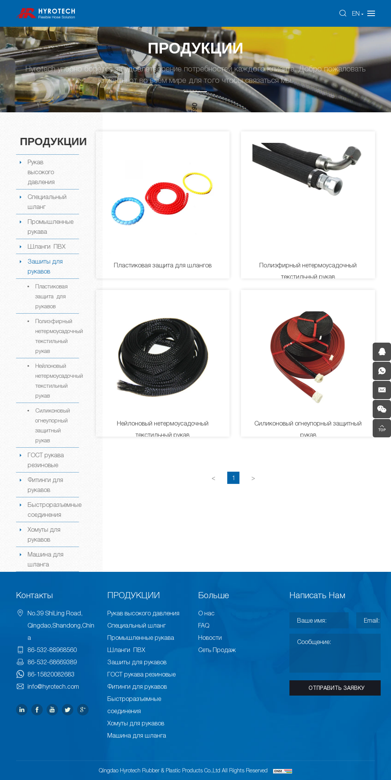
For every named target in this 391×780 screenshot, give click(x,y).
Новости (210, 637)
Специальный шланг (46, 201)
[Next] (254, 488)
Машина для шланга (45, 559)
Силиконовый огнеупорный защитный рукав (51, 425)
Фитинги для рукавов (44, 484)
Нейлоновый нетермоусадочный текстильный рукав (56, 380)
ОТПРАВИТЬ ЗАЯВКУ (337, 688)
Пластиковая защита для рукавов (50, 296)
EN (356, 13)
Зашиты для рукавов (44, 266)
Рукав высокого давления (40, 172)
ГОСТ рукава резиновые (45, 459)
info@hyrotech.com (53, 686)
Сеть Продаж (217, 649)
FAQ (203, 625)
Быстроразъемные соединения (52, 509)
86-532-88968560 (52, 649)
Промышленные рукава (50, 226)
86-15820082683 (50, 674)
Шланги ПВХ (46, 246)
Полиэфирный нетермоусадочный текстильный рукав (56, 335)
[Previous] (214, 488)
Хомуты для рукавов (43, 534)
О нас (206, 613)
